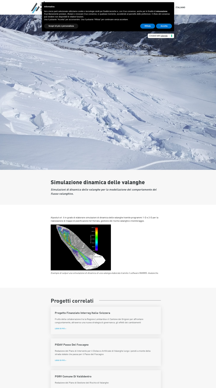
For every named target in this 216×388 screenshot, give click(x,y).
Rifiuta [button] (148, 26)
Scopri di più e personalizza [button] (61, 26)
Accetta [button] (164, 26)
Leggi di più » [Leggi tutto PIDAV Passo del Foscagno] (60, 360)
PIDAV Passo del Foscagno (72, 344)
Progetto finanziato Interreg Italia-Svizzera (82, 313)
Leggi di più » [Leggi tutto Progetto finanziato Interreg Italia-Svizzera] (60, 328)
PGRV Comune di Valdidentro (73, 376)
